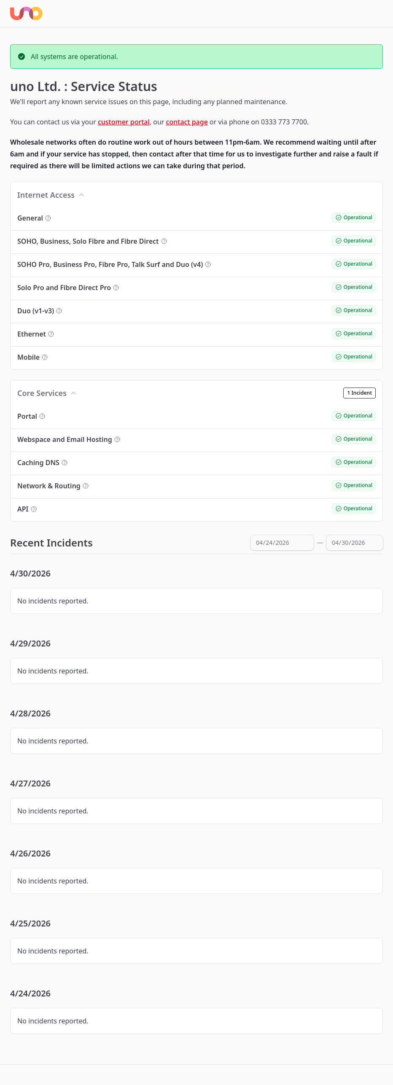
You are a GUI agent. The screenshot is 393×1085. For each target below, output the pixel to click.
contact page (187, 122)
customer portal (124, 122)
